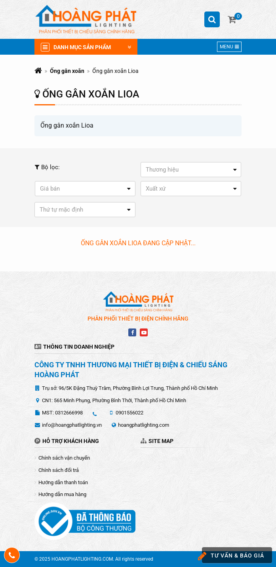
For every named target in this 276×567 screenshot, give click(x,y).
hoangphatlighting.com (143, 425)
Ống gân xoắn (67, 71)
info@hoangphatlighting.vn (72, 425)
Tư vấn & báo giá (233, 556)
